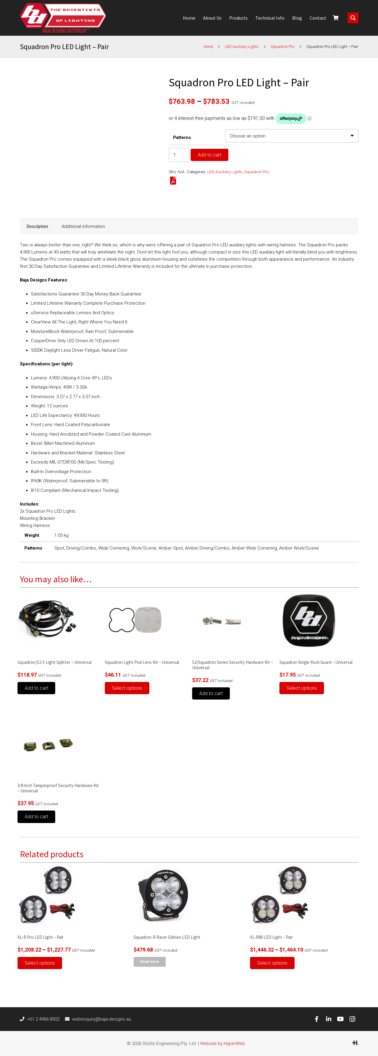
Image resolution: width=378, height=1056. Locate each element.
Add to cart (209, 155)
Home (208, 46)
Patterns (182, 137)
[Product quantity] (179, 155)
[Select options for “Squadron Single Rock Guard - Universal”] (301, 688)
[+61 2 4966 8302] (23, 1019)
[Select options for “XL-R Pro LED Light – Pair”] (40, 963)
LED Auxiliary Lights (242, 46)
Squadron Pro (282, 46)
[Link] (63, 18)
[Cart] (335, 17)
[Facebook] (317, 1019)
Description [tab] (37, 226)
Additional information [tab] (83, 226)
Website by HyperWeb (222, 1043)
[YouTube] (341, 1019)
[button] (36, 688)
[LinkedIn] (329, 1019)
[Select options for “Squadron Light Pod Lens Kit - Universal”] (127, 688)
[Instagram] (352, 1019)
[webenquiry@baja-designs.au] (68, 1019)
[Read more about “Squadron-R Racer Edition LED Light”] (149, 962)
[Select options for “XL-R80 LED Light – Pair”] (272, 963)
